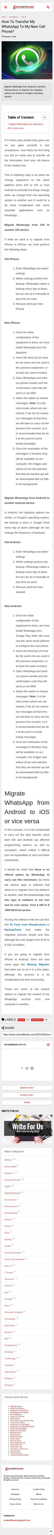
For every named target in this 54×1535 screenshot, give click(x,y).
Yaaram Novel (15, 1453)
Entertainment (11, 1206)
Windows (8, 1385)
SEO (6, 1339)
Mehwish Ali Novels (18, 1431)
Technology (9, 1358)
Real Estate (9, 1325)
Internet (8, 1286)
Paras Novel (15, 1439)
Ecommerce (10, 1200)
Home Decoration (12, 1253)
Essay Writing (10, 1213)
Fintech (7, 1226)
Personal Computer (13, 1312)
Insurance (9, 1279)
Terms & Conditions (38, 1499)
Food (6, 1233)
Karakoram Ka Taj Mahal (19, 1425)
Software (8, 1352)
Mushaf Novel (15, 1433)
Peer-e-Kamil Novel (17, 1443)
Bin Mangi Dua (16, 1415)
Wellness (8, 1378)
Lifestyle (8, 1299)
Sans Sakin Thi (16, 1445)
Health (7, 1246)
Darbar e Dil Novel (17, 1417)
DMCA (38, 1494)
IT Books (8, 1272)
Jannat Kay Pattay (17, 1423)
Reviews (8, 1332)
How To (23, 17)
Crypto (7, 1186)
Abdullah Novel (16, 1406)
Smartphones (13, 17)
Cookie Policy (38, 1489)
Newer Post (27, 1088)
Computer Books (12, 1180)
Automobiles (10, 1166)
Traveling (8, 1365)
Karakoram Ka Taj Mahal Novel (22, 1427)
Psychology (9, 1319)
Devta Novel (15, 1419)
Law (6, 1292)
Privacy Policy (15, 1499)
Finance (8, 1219)
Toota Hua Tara (16, 1447)
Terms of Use (15, 1504)
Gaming (8, 1239)
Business (8, 1173)
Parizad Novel (15, 1441)
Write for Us (39, 1504)
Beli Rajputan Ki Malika (19, 1413)
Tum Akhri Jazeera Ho (19, 1449)
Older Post (27, 1095)
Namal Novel (15, 1435)
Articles (8, 1160)
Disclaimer (15, 1494)
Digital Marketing (12, 1193)
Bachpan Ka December (19, 1410)
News (7, 1305)
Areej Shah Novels (17, 1408)
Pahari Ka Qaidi (16, 1437)
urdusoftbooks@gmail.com (17, 1520)
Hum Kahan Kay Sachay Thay (21, 1421)
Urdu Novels (10, 1372)
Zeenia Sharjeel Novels (19, 1455)
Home (3, 17)
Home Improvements (14, 1259)
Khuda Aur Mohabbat (18, 1429)
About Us (15, 1489)
